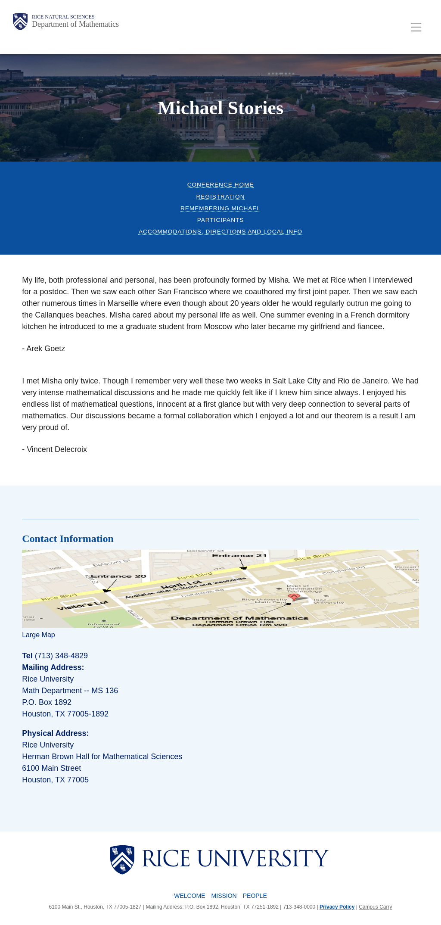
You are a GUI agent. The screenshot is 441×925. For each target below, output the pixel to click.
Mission (224, 895)
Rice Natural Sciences (63, 16)
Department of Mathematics (75, 24)
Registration (220, 196)
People (255, 895)
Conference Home (220, 184)
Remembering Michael (220, 208)
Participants (220, 220)
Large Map (38, 634)
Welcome (189, 895)
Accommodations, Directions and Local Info (220, 231)
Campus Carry (375, 907)
